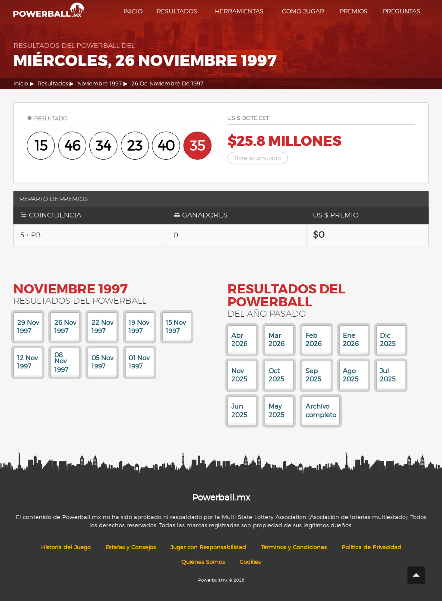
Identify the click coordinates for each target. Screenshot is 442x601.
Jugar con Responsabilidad (208, 547)
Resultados (177, 11)
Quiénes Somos (203, 562)
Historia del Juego (66, 547)
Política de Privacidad (371, 547)
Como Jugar (303, 11)
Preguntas (401, 11)
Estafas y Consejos (130, 547)
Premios (354, 11)
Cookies (250, 562)
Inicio (132, 11)
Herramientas (239, 11)
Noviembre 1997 (99, 83)
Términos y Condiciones (294, 547)
